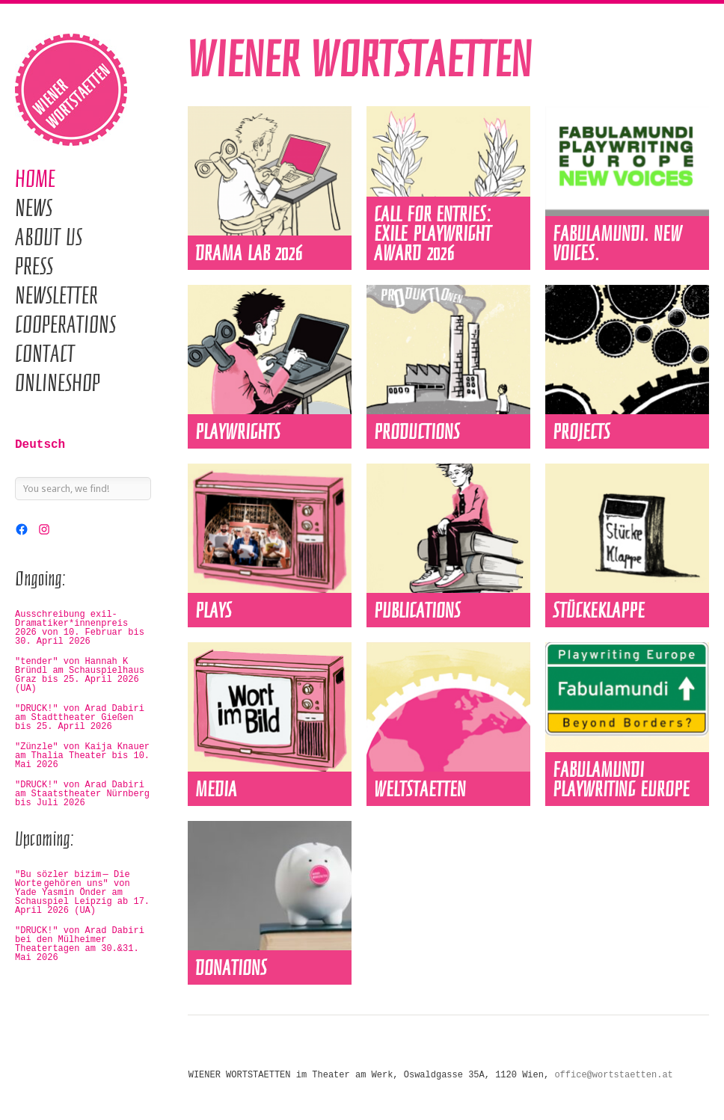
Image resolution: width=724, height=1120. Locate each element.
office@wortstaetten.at (613, 1075)
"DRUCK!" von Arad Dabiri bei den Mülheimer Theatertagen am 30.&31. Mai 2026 (79, 944)
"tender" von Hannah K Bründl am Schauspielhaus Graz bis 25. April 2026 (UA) (79, 675)
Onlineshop (57, 383)
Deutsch (40, 445)
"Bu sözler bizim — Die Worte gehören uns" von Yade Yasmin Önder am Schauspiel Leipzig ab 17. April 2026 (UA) (82, 893)
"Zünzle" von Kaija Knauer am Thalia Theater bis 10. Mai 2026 (82, 756)
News (33, 208)
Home (35, 178)
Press (34, 266)
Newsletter (56, 295)
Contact (45, 353)
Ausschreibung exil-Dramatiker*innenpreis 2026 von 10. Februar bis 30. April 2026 (79, 628)
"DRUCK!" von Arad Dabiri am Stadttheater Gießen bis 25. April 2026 (79, 718)
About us (48, 237)
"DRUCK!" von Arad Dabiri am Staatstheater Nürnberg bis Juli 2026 (82, 794)
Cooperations (65, 324)
